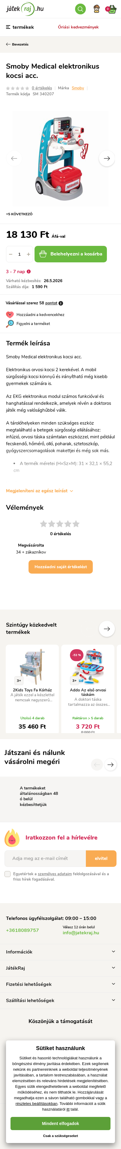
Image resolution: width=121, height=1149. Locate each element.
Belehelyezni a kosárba (70, 254)
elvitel (101, 858)
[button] (28, 254)
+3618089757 (22, 930)
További (107, 629)
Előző (89, 629)
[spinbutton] (19, 254)
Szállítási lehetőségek (60, 1000)
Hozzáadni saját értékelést (61, 567)
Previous (14, 158)
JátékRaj (60, 968)
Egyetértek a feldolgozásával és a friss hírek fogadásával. (61, 876)
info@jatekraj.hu (81, 933)
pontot (51, 303)
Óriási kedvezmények (78, 27)
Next (107, 158)
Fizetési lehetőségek (60, 984)
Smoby (78, 88)
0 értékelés (42, 88)
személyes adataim (55, 874)
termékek (20, 27)
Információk (60, 952)
